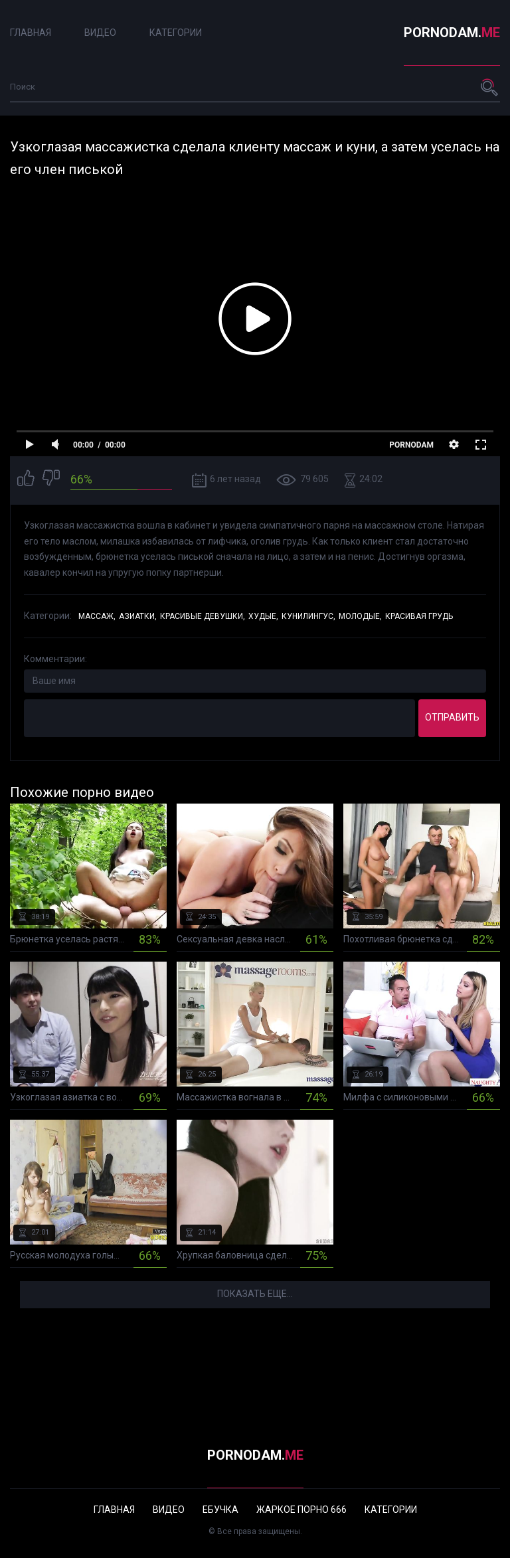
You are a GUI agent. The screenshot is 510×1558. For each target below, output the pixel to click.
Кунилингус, (308, 616)
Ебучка (220, 1509)
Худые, (263, 616)
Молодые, (360, 616)
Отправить (452, 717)
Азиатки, (138, 616)
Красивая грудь (419, 616)
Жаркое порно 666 (301, 1509)
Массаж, (97, 616)
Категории (175, 32)
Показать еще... (255, 1293)
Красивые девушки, (202, 616)
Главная (30, 32)
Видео (100, 32)
